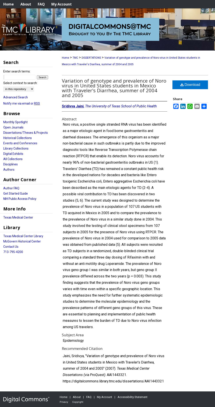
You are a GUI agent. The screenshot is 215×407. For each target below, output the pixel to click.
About (77, 397)
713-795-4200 (13, 252)
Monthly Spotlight (15, 122)
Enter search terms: (16, 71)
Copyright (77, 402)
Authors (8, 169)
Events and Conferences (20, 143)
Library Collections (16, 148)
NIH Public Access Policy (19, 199)
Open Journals (13, 127)
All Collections (13, 159)
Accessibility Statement (132, 397)
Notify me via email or (21, 103)
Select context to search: (20, 83)
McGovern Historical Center (22, 241)
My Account (104, 397)
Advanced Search (15, 97)
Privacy (64, 402)
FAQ (88, 397)
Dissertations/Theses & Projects (25, 132)
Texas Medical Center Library (23, 236)
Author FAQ (11, 188)
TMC (75, 57)
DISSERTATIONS (91, 57)
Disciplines (10, 164)
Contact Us (10, 246)
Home (65, 57)
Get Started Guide (15, 193)
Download (190, 85)
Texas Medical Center (18, 217)
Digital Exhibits (13, 154)
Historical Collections (17, 138)
